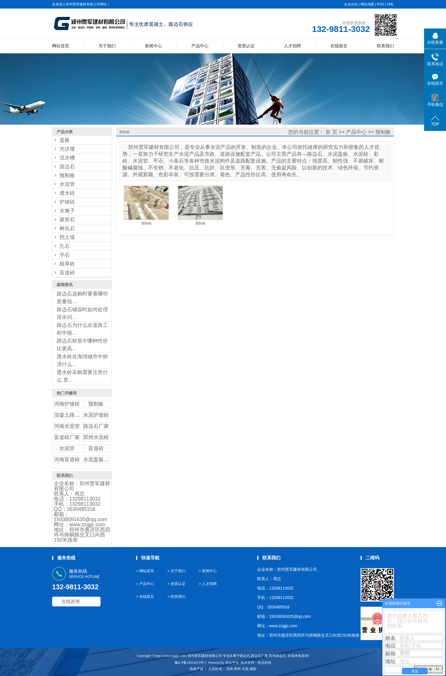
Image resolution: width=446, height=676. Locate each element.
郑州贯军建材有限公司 (82, 486)
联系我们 (385, 45)
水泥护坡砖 (96, 415)
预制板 (67, 175)
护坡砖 (67, 202)
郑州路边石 (277, 656)
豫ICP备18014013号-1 (191, 663)
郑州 (237, 669)
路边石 (67, 166)
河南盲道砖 (67, 459)
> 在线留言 (145, 596)
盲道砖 (67, 273)
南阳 (252, 669)
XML (390, 4)
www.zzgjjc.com (87, 524)
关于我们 (107, 45)
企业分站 (351, 4)
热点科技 (264, 663)
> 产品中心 (145, 584)
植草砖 (67, 264)
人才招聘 (292, 45)
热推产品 (196, 669)
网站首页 (60, 45)
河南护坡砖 (67, 404)
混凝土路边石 (69, 415)
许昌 (245, 669)
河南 (229, 669)
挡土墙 (67, 237)
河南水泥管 (67, 426)
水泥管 (67, 184)
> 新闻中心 (208, 571)
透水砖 (67, 193)
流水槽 (67, 158)
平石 (65, 255)
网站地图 (367, 4)
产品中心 (199, 45)
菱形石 (67, 219)
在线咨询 (71, 601)
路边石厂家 (96, 426)
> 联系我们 (176, 596)
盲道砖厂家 (67, 437)
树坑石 (67, 228)
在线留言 (338, 45)
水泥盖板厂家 (98, 459)
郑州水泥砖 (96, 437)
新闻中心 (153, 45)
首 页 (331, 132)
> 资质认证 (176, 584)
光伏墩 (67, 149)
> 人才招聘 (208, 584)
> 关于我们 (176, 571)
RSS (380, 4)
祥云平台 (232, 663)
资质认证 (246, 45)
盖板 (65, 140)
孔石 (65, 246)
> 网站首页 (145, 571)
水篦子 (67, 211)
